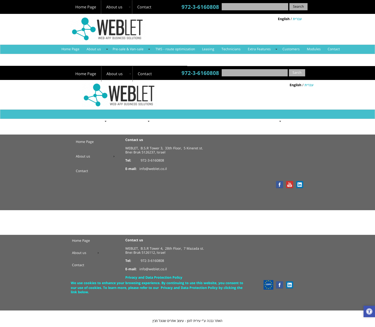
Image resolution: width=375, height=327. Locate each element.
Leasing (208, 49)
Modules (314, 49)
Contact (334, 49)
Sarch (297, 73)
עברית (297, 19)
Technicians (231, 49)
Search (298, 7)
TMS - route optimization (175, 49)
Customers (291, 49)
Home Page (70, 49)
